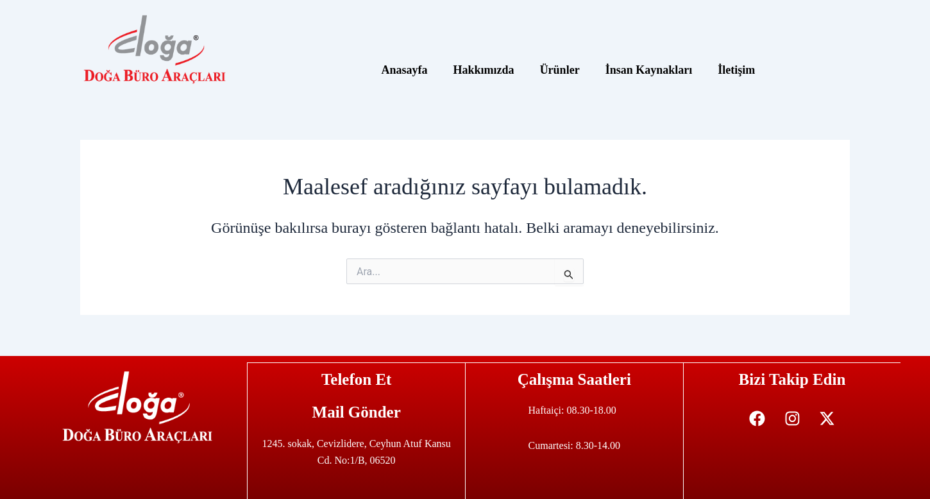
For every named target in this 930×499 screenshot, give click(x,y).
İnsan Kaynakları (649, 69)
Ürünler (560, 69)
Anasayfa (405, 69)
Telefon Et (356, 378)
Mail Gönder (356, 411)
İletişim (736, 69)
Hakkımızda (483, 69)
